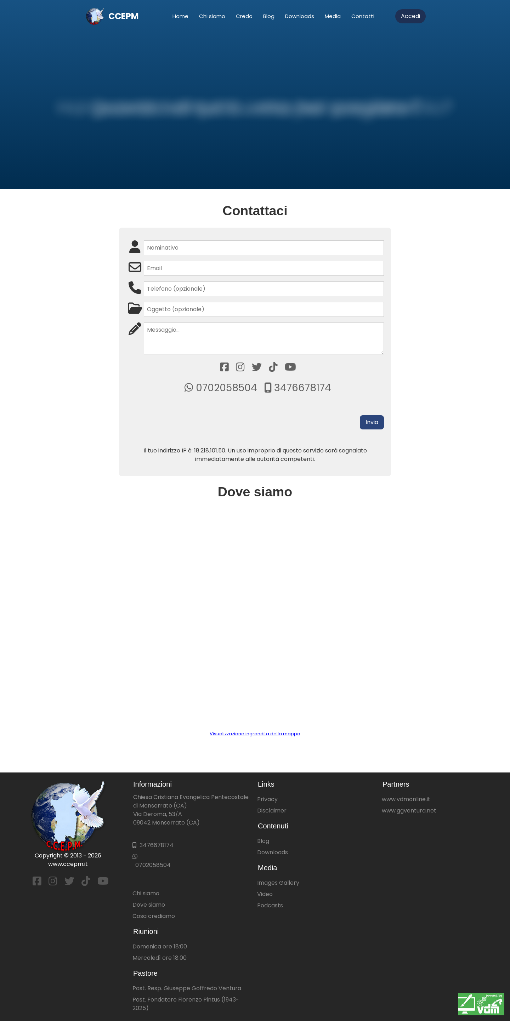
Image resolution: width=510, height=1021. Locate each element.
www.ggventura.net (409, 810)
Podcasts (270, 905)
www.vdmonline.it (406, 799)
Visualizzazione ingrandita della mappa (255, 734)
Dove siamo (148, 905)
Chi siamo (212, 16)
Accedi (410, 16)
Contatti (362, 16)
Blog (268, 16)
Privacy (267, 799)
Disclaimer (272, 810)
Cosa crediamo (153, 916)
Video (265, 894)
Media (333, 16)
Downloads (299, 16)
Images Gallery (278, 883)
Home (180, 16)
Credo (244, 16)
